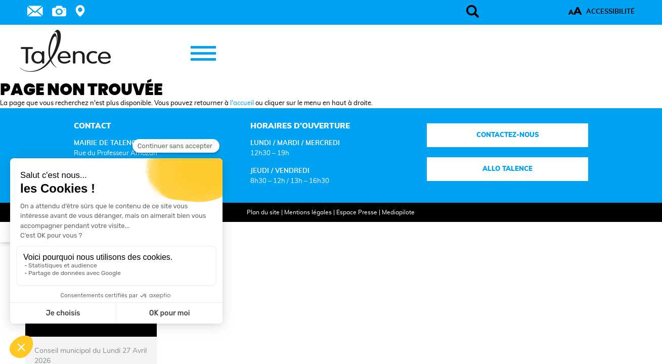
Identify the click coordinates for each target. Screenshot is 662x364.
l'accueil (242, 116)
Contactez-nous (470, 148)
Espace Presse (346, 226)
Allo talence (471, 182)
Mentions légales (298, 226)
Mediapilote (388, 226)
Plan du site (253, 226)
